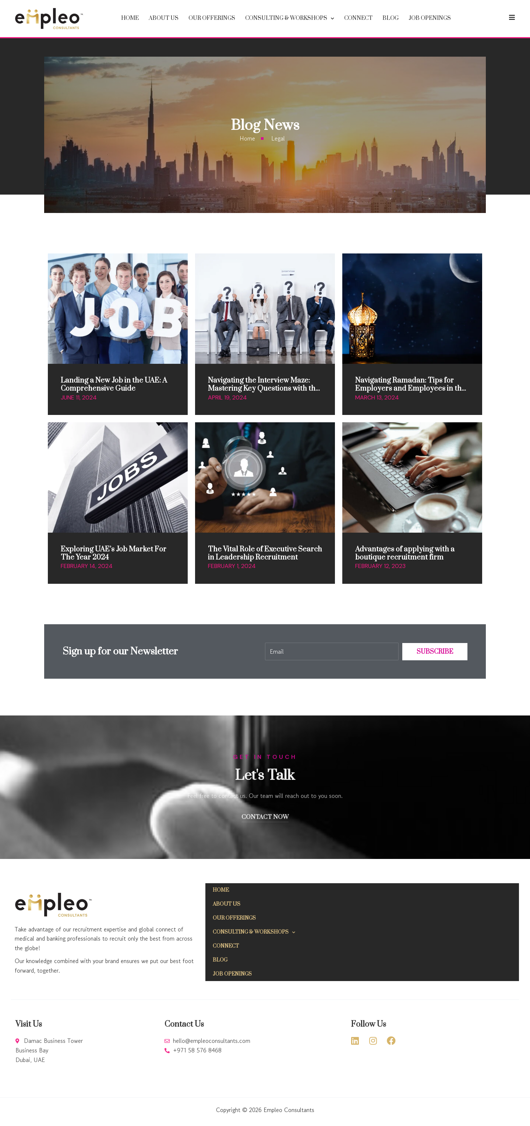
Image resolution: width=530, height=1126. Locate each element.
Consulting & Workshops (289, 18)
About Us (164, 18)
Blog (390, 18)
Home (130, 18)
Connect (358, 18)
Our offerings (211, 18)
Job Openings (430, 18)
